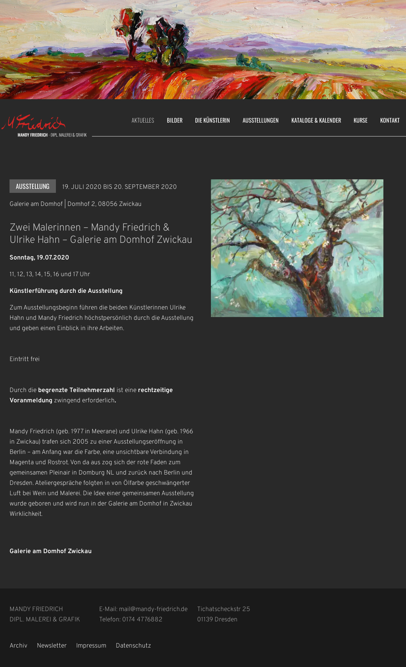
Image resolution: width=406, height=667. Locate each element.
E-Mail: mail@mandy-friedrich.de (143, 609)
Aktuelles (143, 120)
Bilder (174, 120)
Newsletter (52, 646)
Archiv (18, 646)
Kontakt (390, 120)
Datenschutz (133, 646)
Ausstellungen (261, 120)
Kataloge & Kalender (316, 120)
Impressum (91, 646)
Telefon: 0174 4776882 (131, 620)
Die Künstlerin (212, 120)
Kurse (361, 120)
